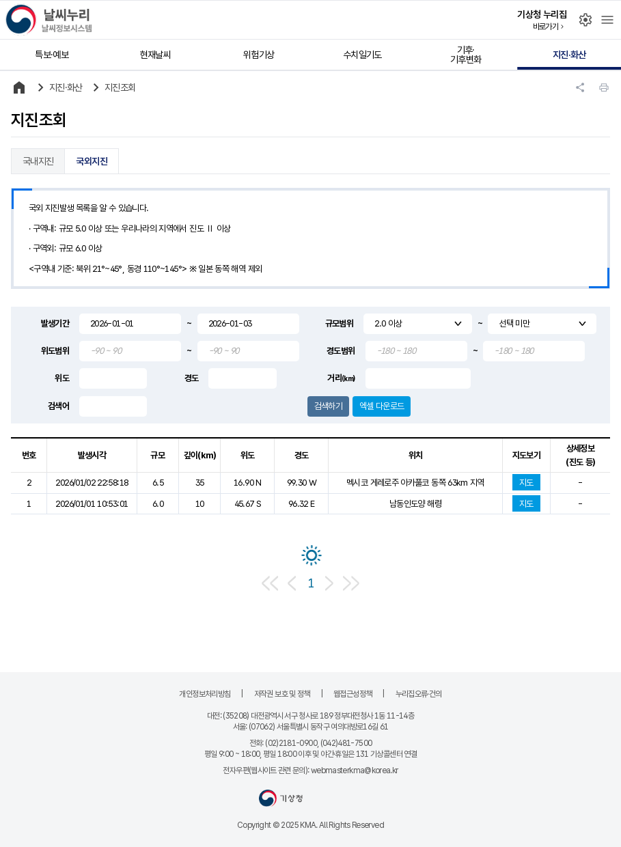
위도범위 (55, 351)
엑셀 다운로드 (381, 406)
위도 (62, 378)
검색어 (58, 406)
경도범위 (341, 351)
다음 (329, 583)
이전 (292, 583)
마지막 (351, 583)
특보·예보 (51, 54)
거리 (341, 378)
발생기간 (55, 323)
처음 (270, 583)
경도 (191, 378)
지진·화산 (569, 54)
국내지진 (38, 161)
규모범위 (339, 323)
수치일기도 (362, 54)
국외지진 (91, 161)
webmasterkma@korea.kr (354, 770)
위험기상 (258, 54)
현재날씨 (155, 54)
